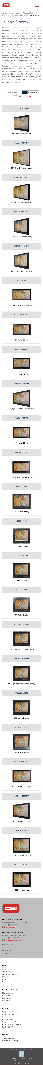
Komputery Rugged (22, 13)
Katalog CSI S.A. (7, 1027)
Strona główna (7, 13)
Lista (17, 96)
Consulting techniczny (10, 974)
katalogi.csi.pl (6, 998)
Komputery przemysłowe (10, 1014)
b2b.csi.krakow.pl (8, 993)
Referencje (6, 977)
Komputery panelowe (9, 1012)
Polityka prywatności (21, 1061)
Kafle (27, 96)
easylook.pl (6, 1001)
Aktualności (6, 972)
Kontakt (4, 982)
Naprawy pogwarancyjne (10, 1041)
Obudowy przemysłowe (10, 1017)
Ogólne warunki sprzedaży (22, 1063)
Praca (4, 979)
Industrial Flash (7, 1019)
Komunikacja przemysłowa (11, 1024)
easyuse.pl (6, 996)
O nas (4, 969)
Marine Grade (23, 15)
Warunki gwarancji (8, 1038)
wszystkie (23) (33, 92)
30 (25, 92)
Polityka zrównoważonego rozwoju (21, 1058)
